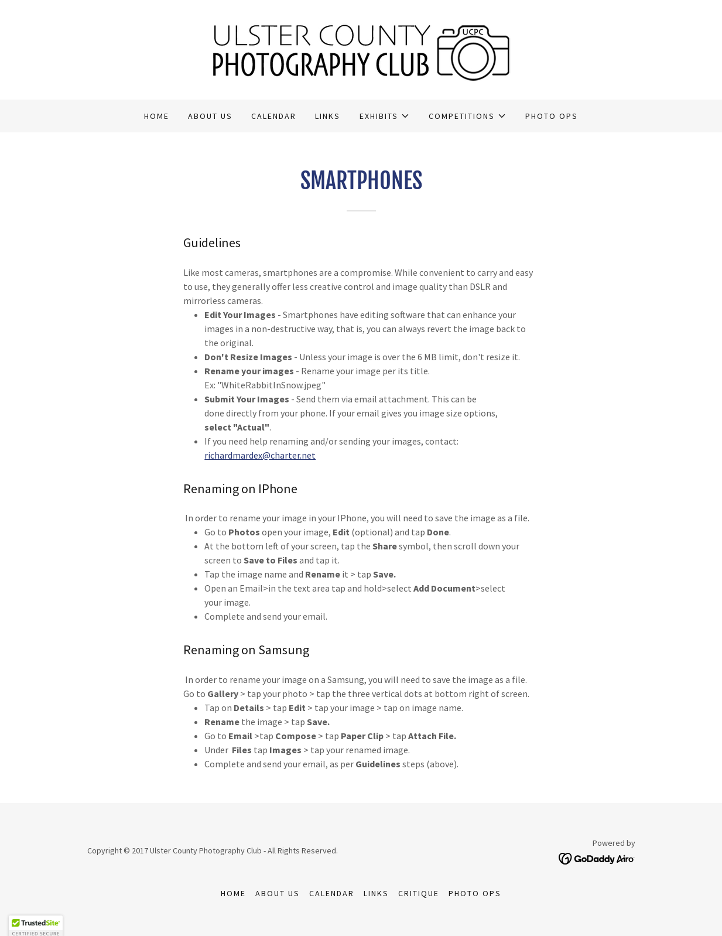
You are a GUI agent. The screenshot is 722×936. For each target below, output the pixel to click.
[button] (385, 116)
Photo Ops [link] (551, 116)
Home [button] (233, 893)
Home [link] (156, 116)
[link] (361, 48)
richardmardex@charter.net (260, 455)
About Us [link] (210, 116)
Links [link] (327, 116)
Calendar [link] (273, 116)
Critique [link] (418, 893)
